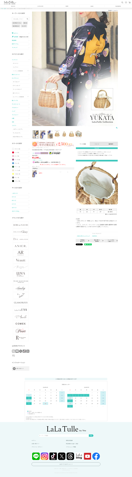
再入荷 (25, 23)
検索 (91, 435)
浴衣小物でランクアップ (84, 236)
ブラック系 (17, 181)
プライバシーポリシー (37, 447)
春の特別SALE (16, 26)
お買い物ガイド (35, 443)
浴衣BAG (95, 236)
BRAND (13, 6)
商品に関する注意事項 (97, 240)
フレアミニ (15, 67)
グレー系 (17, 177)
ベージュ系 (17, 170)
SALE (92, 6)
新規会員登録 (69, 440)
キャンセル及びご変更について (111, 240)
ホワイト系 (17, 149)
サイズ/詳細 (83, 144)
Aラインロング (16, 85)
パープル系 (17, 159)
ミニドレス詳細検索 (18, 71)
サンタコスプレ (17, 133)
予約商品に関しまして (82, 240)
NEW (67, 6)
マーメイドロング (17, 89)
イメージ (97, 144)
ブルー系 (17, 163)
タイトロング (16, 81)
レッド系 (17, 152)
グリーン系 (17, 167)
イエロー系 (17, 174)
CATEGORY (40, 6)
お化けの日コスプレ (18, 136)
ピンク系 (17, 156)
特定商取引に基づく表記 (72, 443)
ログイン (34, 440)
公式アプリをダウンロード (66, 464)
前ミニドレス (16, 93)
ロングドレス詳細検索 (18, 97)
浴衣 (5, 8)
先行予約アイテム (17, 23)
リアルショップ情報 (71, 447)
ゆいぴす (24, 26)
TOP (2, 8)
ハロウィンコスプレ (18, 129)
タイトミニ (15, 63)
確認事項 (111, 144)
